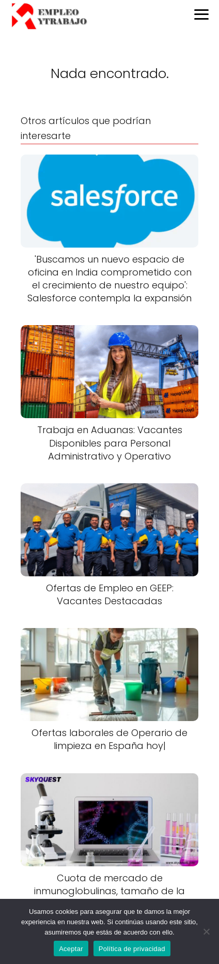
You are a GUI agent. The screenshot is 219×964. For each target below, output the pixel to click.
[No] (206, 931)
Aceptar (71, 949)
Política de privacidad (132, 949)
